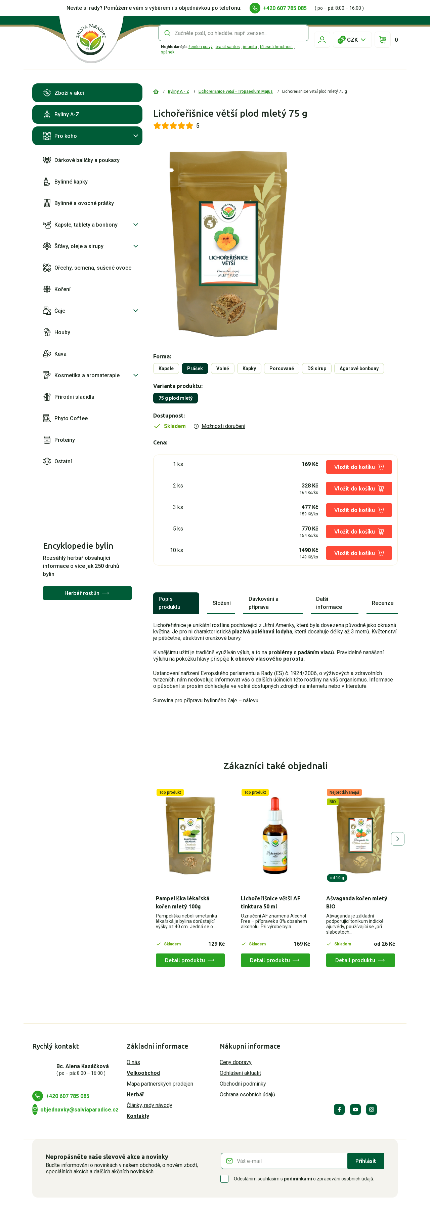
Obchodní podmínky (243, 1084)
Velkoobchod (143, 1073)
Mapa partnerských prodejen (160, 1084)
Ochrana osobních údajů (247, 1094)
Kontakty (138, 1116)
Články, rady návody (149, 1105)
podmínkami (298, 1178)
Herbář (135, 1094)
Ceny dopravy (236, 1062)
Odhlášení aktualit (240, 1073)
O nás (133, 1062)
